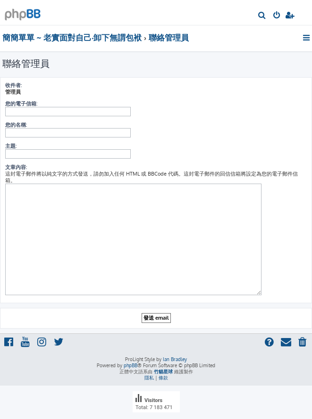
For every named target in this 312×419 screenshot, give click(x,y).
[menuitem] (262, 16)
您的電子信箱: (21, 103)
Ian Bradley (175, 359)
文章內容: (16, 167)
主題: (11, 146)
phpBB (130, 365)
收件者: (13, 85)
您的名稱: (16, 124)
